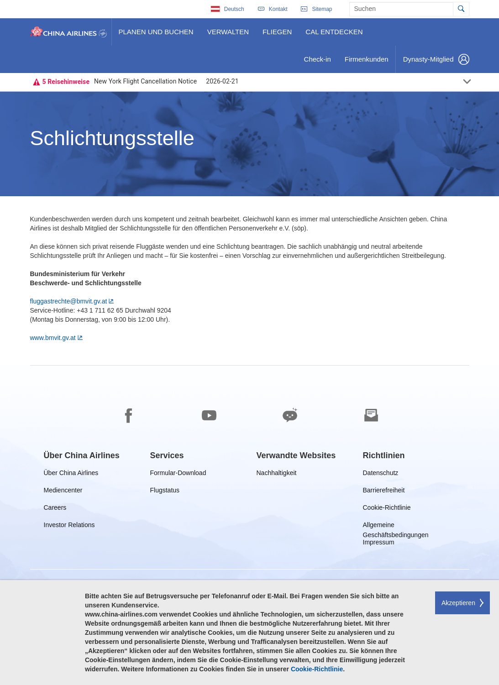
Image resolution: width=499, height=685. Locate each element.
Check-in (317, 62)
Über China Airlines (71, 474)
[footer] (249, 525)
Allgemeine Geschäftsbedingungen (397, 526)
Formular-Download (178, 474)
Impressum (378, 544)
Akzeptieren (458, 603)
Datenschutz (381, 474)
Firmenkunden (368, 62)
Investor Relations (69, 526)
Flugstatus (167, 492)
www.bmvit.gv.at (53, 337)
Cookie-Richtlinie (387, 509)
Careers (55, 509)
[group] (82, 455)
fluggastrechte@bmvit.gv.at (68, 301)
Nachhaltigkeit (277, 474)
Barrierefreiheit (386, 492)
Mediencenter (65, 492)
